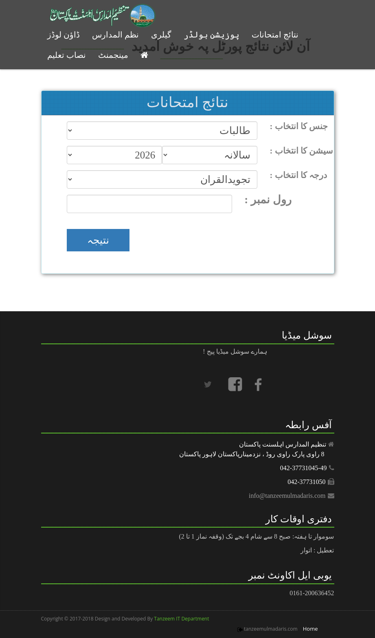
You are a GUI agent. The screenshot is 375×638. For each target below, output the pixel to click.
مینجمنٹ (113, 55)
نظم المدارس (115, 34)
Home (310, 628)
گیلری (161, 34)
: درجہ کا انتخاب (298, 175)
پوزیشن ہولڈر (211, 34)
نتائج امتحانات (275, 34)
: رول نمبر (268, 200)
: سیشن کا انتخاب (301, 150)
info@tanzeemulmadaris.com (287, 495)
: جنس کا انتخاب (299, 126)
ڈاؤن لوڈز (63, 34)
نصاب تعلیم (66, 55)
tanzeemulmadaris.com (271, 628)
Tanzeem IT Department (181, 618)
